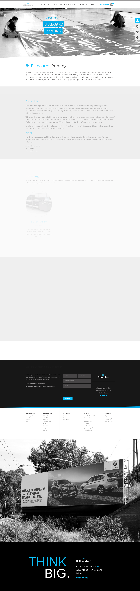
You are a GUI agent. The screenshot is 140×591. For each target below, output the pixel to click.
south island (66, 419)
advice (76, 4)
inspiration (83, 4)
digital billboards (47, 418)
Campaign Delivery (89, 429)
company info (29, 416)
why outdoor (45, 4)
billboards (45, 416)
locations (62, 4)
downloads (87, 423)
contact (28, 418)
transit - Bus (46, 419)
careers (28, 419)
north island (66, 418)
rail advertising (47, 421)
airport (45, 423)
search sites (66, 416)
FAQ (85, 419)
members (91, 4)
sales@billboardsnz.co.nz (46, 386)
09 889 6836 (40, 383)
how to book (87, 425)
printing (45, 431)
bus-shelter (46, 425)
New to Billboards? (89, 416)
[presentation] (77, 392)
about (69, 4)
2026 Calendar (88, 431)
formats (54, 4)
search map (108, 419)
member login (109, 418)
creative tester (88, 418)
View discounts (109, 421)
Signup (107, 416)
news (27, 421)
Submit (68, 398)
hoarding (45, 427)
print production (88, 421)
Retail (44, 429)
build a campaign (89, 427)
